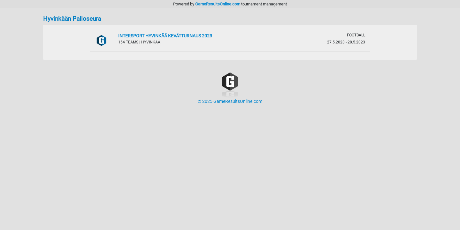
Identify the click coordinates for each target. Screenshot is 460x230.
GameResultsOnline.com (217, 4)
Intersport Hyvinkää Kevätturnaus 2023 (165, 36)
